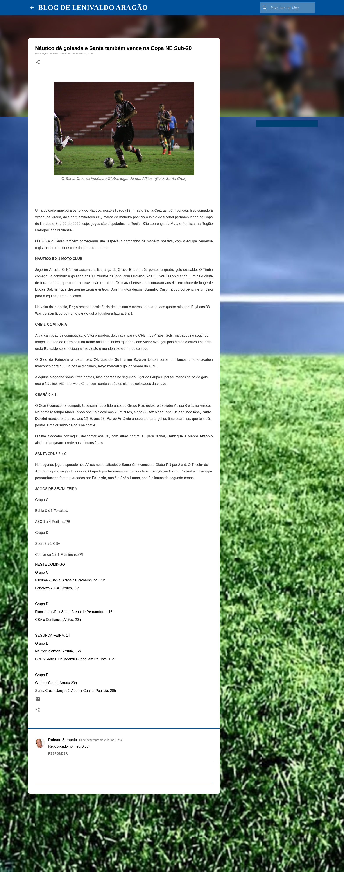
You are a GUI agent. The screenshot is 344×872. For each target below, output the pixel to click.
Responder (58, 753)
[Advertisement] (124, 830)
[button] (37, 62)
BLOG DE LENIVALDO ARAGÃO (93, 7)
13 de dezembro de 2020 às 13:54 (100, 740)
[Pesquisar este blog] (292, 7)
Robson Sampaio (62, 740)
